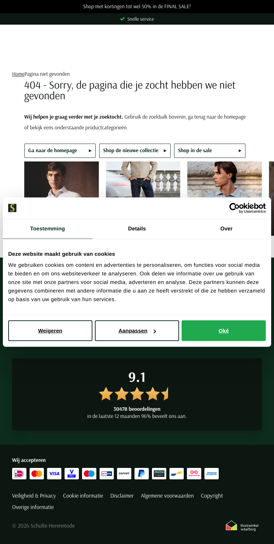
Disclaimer (122, 495)
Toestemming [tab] (47, 228)
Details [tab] (137, 228)
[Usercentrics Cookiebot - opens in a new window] (234, 208)
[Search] (137, 56)
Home (18, 73)
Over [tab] (226, 228)
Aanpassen (137, 331)
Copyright (212, 495)
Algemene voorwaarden (167, 495)
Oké (224, 331)
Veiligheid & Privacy (34, 495)
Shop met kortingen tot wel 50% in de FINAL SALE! (137, 7)
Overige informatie (33, 507)
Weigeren (50, 331)
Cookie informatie (83, 495)
